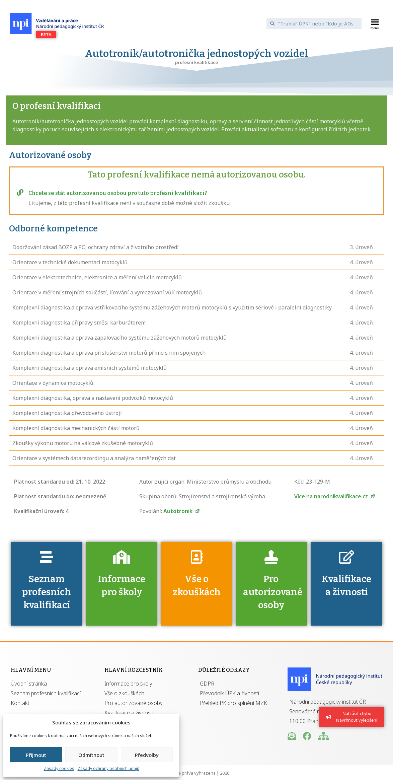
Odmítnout (91, 755)
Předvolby (147, 755)
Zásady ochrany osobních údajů (108, 768)
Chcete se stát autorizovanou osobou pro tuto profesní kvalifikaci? (117, 193)
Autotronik (181, 511)
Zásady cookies (59, 768)
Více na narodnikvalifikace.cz (335, 496)
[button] (374, 23)
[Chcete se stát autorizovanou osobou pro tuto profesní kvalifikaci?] (20, 192)
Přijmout (36, 755)
